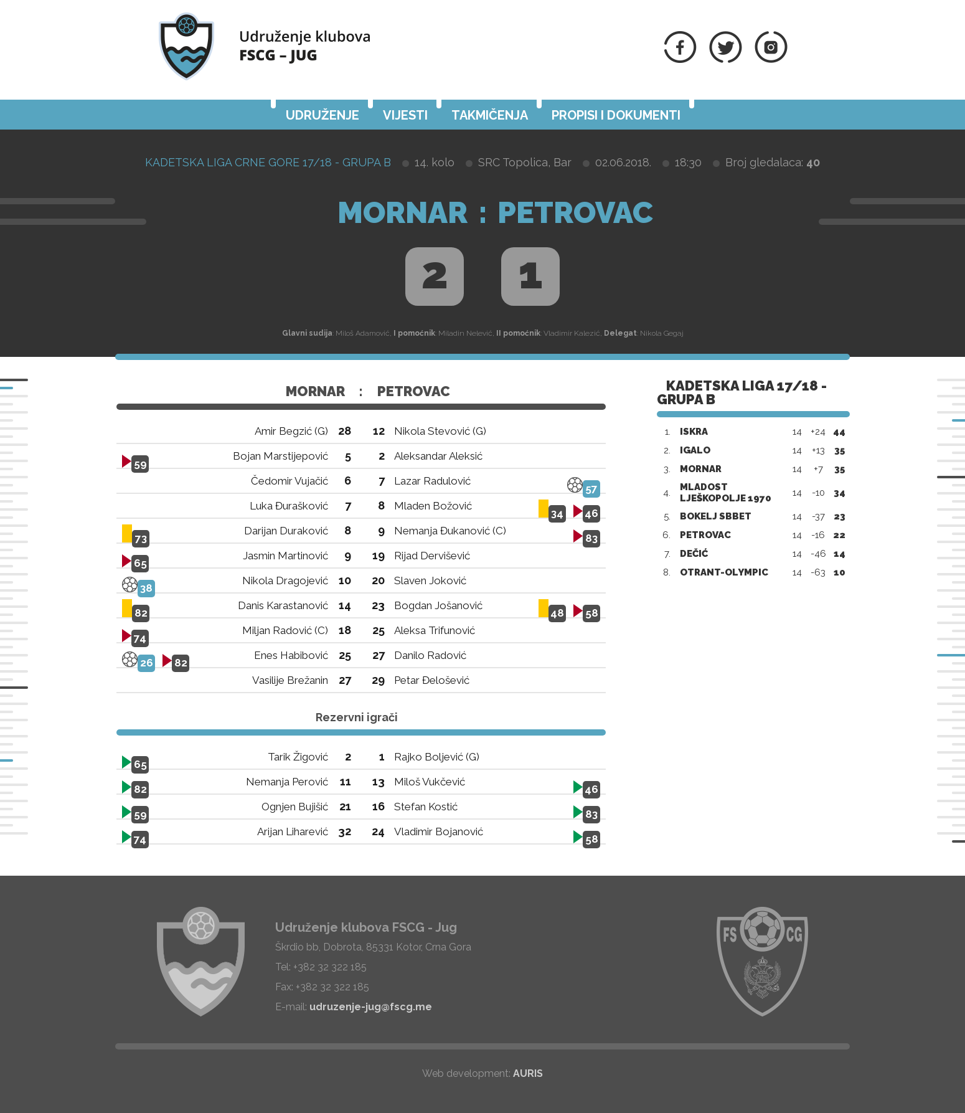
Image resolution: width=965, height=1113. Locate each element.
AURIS (528, 1073)
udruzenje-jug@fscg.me (370, 1007)
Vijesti (405, 115)
